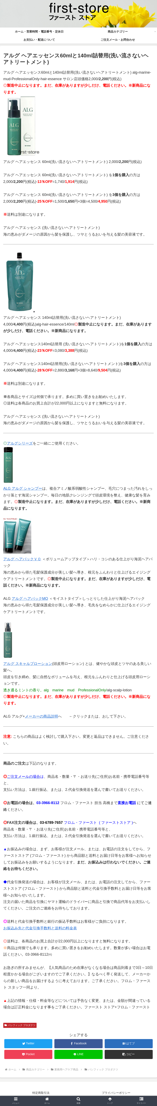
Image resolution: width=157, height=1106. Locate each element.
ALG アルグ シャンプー (22, 488)
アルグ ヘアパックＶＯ (22, 559)
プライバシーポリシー (116, 1092)
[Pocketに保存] (28, 1054)
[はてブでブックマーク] (129, 1043)
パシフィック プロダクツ (19, 1025)
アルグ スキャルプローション (27, 664)
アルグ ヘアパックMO (30, 599)
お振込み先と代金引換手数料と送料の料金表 (40, 928)
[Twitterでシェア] (28, 1043)
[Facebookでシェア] (78, 1043)
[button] (129, 1054)
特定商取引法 (40, 1092)
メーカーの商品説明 (41, 716)
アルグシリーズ (20, 443)
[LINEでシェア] (78, 1054)
